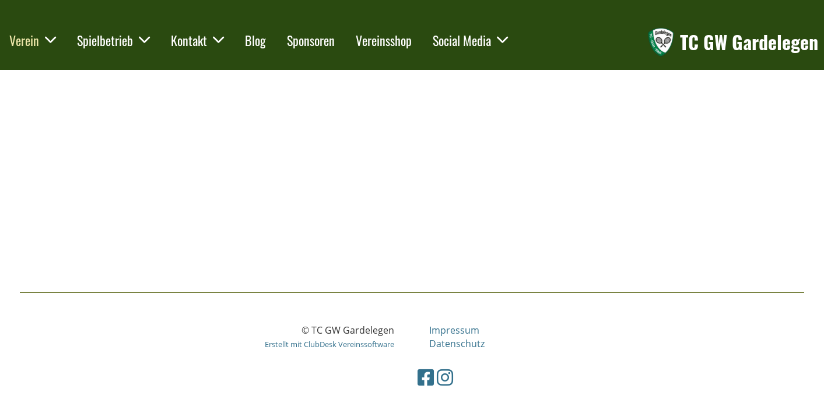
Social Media (470, 40)
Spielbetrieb (113, 40)
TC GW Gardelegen (749, 42)
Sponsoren (311, 40)
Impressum (454, 330)
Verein (32, 40)
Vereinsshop (384, 40)
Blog (255, 40)
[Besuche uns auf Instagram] (445, 377)
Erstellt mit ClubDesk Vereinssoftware (329, 344)
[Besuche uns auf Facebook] (426, 377)
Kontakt (197, 40)
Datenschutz (457, 343)
